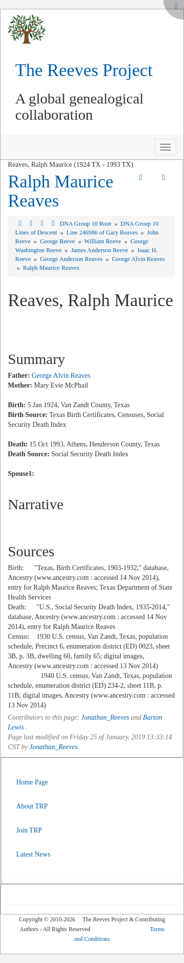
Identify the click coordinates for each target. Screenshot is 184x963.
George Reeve (58, 241)
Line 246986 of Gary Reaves (102, 232)
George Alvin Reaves (138, 259)
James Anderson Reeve (100, 250)
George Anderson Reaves (72, 259)
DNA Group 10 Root (85, 223)
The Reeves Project (84, 70)
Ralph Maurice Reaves (60, 191)
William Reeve (103, 241)
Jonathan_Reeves (105, 717)
